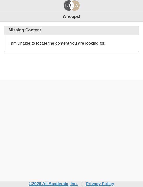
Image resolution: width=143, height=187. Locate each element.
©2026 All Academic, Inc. (53, 184)
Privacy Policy (100, 184)
